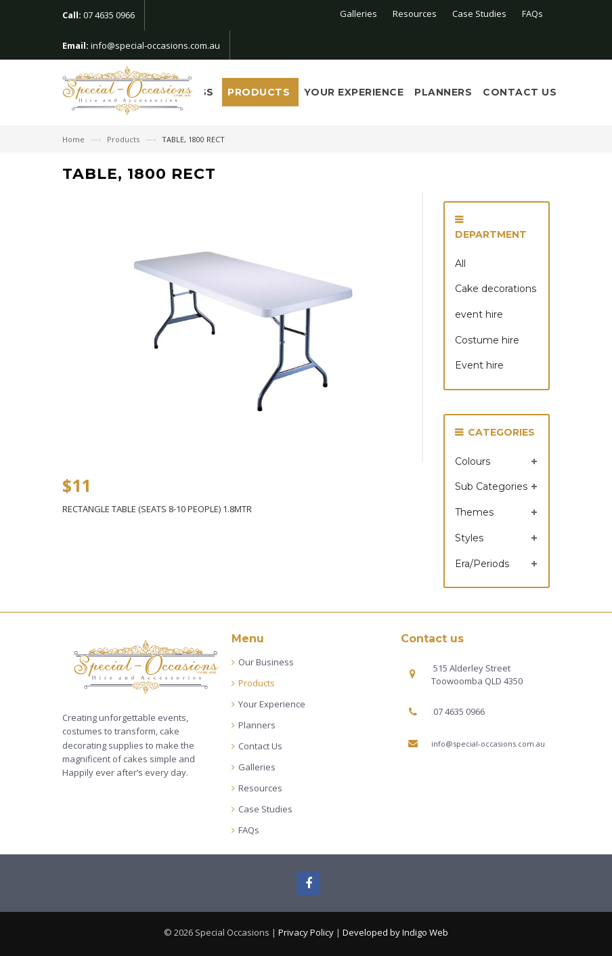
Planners (443, 92)
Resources (415, 13)
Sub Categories (491, 486)
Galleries (358, 13)
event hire (479, 314)
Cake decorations (495, 289)
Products (260, 92)
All (460, 263)
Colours (472, 461)
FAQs (532, 13)
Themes (474, 512)
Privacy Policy (306, 932)
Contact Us (519, 92)
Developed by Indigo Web (395, 932)
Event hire (479, 365)
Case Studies (479, 13)
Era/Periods (482, 564)
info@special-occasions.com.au (155, 45)
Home (74, 139)
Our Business (266, 662)
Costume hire (487, 340)
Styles (469, 538)
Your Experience (354, 92)
